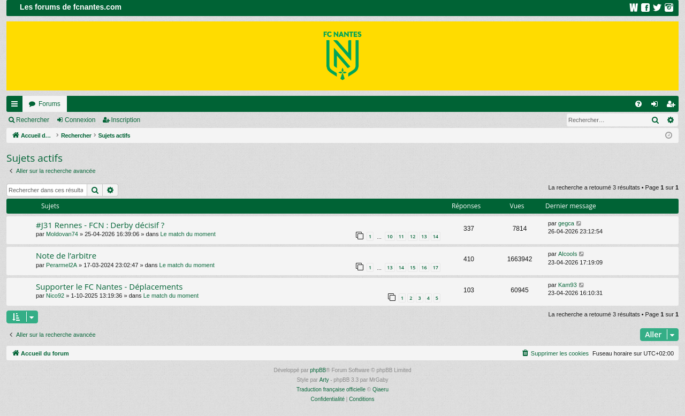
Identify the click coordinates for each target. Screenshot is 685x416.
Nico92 (55, 295)
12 (412, 236)
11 (401, 236)
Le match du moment (187, 234)
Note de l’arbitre (66, 255)
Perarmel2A (61, 265)
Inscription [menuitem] (673, 106)
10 (389, 236)
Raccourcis (16, 106)
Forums (49, 104)
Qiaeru (380, 389)
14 (435, 236)
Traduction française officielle (331, 389)
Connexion (80, 120)
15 (412, 267)
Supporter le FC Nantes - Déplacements (109, 286)
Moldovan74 (62, 234)
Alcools (567, 254)
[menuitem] (638, 104)
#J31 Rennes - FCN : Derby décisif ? (100, 225)
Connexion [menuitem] (657, 106)
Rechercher (32, 120)
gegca (566, 223)
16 (424, 267)
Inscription (126, 120)
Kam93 (567, 285)
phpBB (318, 370)
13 (424, 236)
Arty (324, 380)
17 (435, 267)
